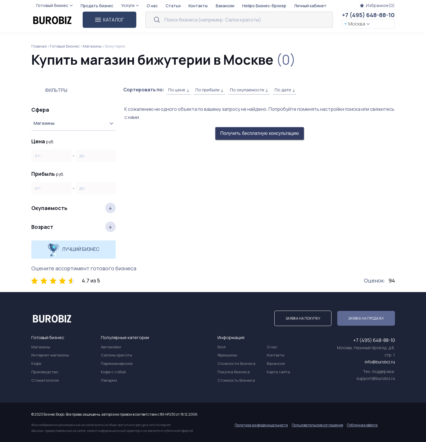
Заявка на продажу (366, 318)
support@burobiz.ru (375, 378)
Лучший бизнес (73, 249)
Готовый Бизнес (65, 46)
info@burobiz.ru (380, 362)
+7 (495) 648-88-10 (368, 15)
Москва (357, 24)
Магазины (92, 46)
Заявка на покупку (303, 318)
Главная (39, 46)
